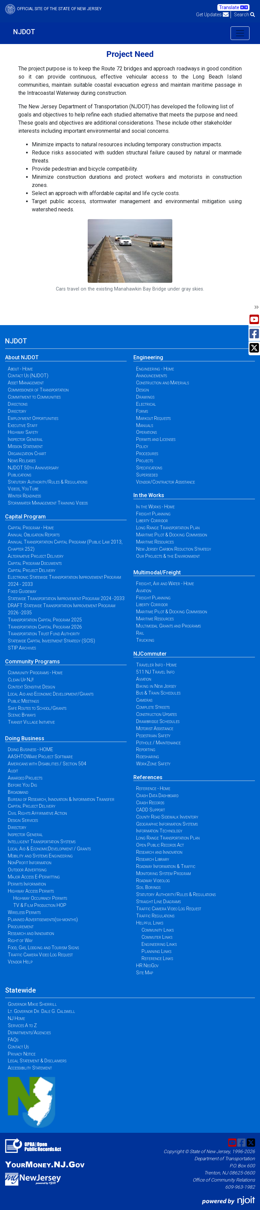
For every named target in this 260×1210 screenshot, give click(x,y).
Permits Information (27, 884)
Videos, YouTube (23, 488)
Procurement (21, 926)
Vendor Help (20, 961)
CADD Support (150, 809)
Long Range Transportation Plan (168, 527)
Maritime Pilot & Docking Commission (171, 534)
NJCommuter (150, 654)
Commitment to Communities (34, 397)
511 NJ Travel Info (155, 672)
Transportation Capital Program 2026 (45, 627)
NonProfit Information (29, 862)
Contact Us (18, 1046)
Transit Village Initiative (31, 722)
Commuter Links (157, 937)
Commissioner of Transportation (38, 389)
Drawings (145, 397)
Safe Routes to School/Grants (37, 708)
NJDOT (24, 32)
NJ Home (16, 1018)
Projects (144, 460)
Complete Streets (153, 707)
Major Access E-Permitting (34, 876)
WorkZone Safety (153, 763)
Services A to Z (22, 1025)
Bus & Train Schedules (158, 693)
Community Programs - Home (35, 672)
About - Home (20, 369)
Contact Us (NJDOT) (28, 375)
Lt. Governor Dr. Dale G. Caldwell (41, 1011)
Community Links (158, 930)
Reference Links (157, 958)
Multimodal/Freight (157, 572)
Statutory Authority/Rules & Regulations (47, 482)
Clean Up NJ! (21, 679)
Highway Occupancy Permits (40, 898)
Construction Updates (156, 714)
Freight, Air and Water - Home (165, 583)
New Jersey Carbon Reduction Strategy (173, 549)
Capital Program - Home (31, 527)
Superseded (147, 474)
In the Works (148, 495)
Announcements (151, 375)
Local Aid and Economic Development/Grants (50, 694)
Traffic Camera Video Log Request (40, 954)
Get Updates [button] (212, 14)
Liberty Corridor (152, 520)
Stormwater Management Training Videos (48, 503)
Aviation (143, 590)
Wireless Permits (24, 912)
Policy (142, 446)
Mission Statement (25, 446)
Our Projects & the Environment (168, 556)
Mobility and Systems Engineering (40, 855)
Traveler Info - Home (156, 664)
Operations (146, 432)
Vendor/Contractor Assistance (165, 482)
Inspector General (25, 439)
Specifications (149, 467)
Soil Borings (148, 887)
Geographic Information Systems (167, 824)
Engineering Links (159, 944)
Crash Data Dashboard (157, 795)
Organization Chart (27, 453)
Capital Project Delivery (32, 570)
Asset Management (26, 382)
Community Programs (32, 661)
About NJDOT (22, 357)
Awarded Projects (25, 778)
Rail (140, 633)
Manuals (144, 425)
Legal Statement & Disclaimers (37, 1060)
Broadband (18, 792)
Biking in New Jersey (156, 686)
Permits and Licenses (155, 439)
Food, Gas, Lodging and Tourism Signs (43, 947)
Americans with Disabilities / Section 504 (47, 763)
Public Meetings (23, 701)
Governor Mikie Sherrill (32, 1004)
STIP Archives (22, 648)
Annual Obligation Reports (34, 534)
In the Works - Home (155, 506)
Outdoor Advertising (27, 869)
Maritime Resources (155, 542)
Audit (13, 770)
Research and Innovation (31, 933)
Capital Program (25, 516)
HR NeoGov (147, 965)
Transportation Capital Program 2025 (45, 619)
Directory (17, 411)
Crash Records (150, 802)
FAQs (13, 1039)
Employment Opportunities (33, 418)
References (147, 777)
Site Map (144, 972)
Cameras (144, 700)
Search (244, 14)
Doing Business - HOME (30, 749)
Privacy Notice (22, 1054)
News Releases (22, 460)
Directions (17, 404)
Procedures (147, 453)
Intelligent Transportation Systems (41, 841)
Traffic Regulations (155, 915)
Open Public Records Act (160, 845)
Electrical (146, 404)
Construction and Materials (162, 382)
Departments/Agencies (29, 1032)
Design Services (23, 820)
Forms (142, 411)
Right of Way (20, 940)
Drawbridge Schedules (157, 721)
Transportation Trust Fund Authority (44, 633)
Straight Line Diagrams (158, 901)
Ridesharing (147, 756)
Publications (19, 474)
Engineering (148, 357)
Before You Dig (22, 785)
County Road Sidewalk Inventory (167, 817)
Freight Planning (153, 513)
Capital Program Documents (35, 563)
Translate (233, 7)
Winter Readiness (24, 495)
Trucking (145, 640)
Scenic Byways (22, 715)
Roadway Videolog (153, 880)
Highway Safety (23, 432)
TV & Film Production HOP (39, 905)
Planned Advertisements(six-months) (43, 919)
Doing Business (24, 738)
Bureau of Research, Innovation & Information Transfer (61, 799)
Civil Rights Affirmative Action (37, 813)
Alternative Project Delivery (36, 556)
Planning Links (156, 951)
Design (142, 389)
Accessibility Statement (30, 1067)
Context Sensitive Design (31, 686)
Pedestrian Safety (153, 735)
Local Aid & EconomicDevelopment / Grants (49, 848)
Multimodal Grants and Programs (168, 626)
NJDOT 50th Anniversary (33, 467)
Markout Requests (153, 418)
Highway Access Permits (31, 891)
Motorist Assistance (154, 728)
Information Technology (159, 830)
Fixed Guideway (22, 591)
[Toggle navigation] (240, 33)
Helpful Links (149, 923)
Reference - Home (153, 788)
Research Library (152, 859)
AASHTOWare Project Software (40, 756)
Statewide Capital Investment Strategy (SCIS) (51, 640)
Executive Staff (23, 425)
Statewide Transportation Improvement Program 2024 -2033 (66, 598)
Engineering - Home (155, 369)
